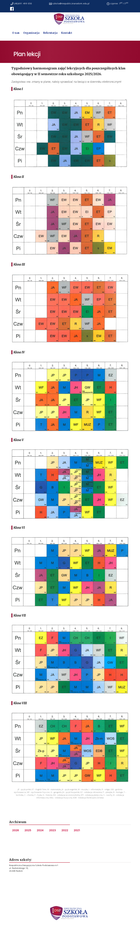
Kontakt (66, 32)
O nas (16, 32)
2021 (77, 830)
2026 (15, 830)
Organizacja (31, 32)
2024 (40, 830)
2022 (64, 830)
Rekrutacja (50, 32)
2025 (28, 830)
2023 (52, 830)
